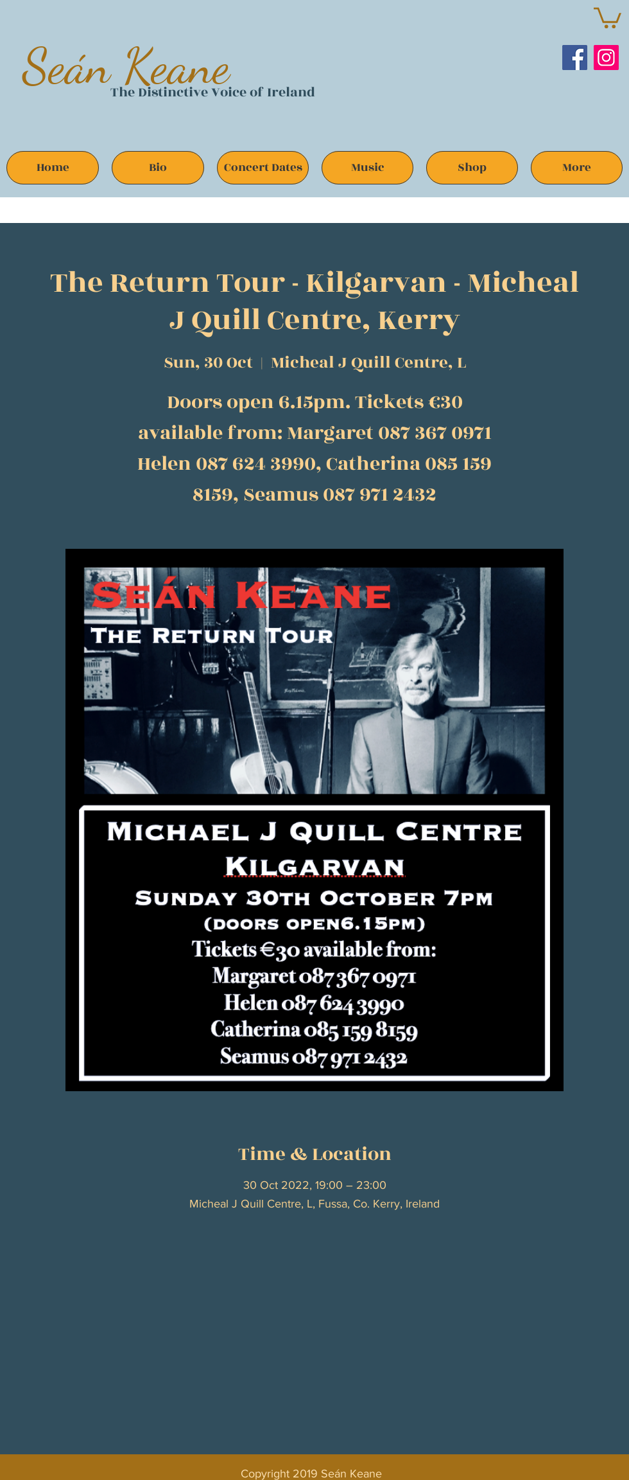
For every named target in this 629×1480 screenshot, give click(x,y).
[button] (607, 16)
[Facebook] (574, 57)
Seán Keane (126, 66)
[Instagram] (606, 57)
